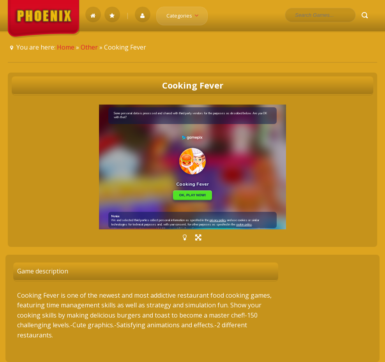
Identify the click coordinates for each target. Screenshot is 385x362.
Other (89, 47)
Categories (184, 15)
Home (65, 47)
